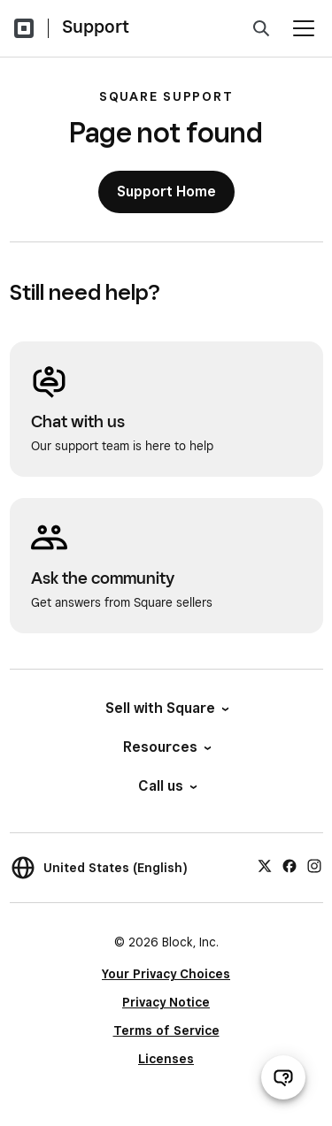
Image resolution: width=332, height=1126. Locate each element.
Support (95, 26)
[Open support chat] (283, 1077)
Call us (166, 785)
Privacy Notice (166, 1002)
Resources (166, 747)
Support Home (166, 191)
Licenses (166, 1059)
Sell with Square (166, 708)
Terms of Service (166, 1030)
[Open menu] (303, 28)
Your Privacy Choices (166, 974)
